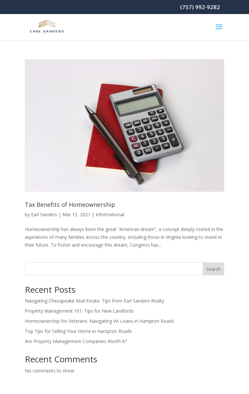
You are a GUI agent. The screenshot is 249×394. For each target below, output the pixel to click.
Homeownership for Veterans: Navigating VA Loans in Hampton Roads (99, 321)
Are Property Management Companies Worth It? (76, 341)
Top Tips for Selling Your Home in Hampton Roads (78, 331)
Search (213, 269)
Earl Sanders (44, 214)
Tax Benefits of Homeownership (70, 204)
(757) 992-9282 (200, 7)
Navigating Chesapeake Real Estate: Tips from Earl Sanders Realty (94, 301)
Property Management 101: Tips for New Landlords (79, 311)
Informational (110, 214)
